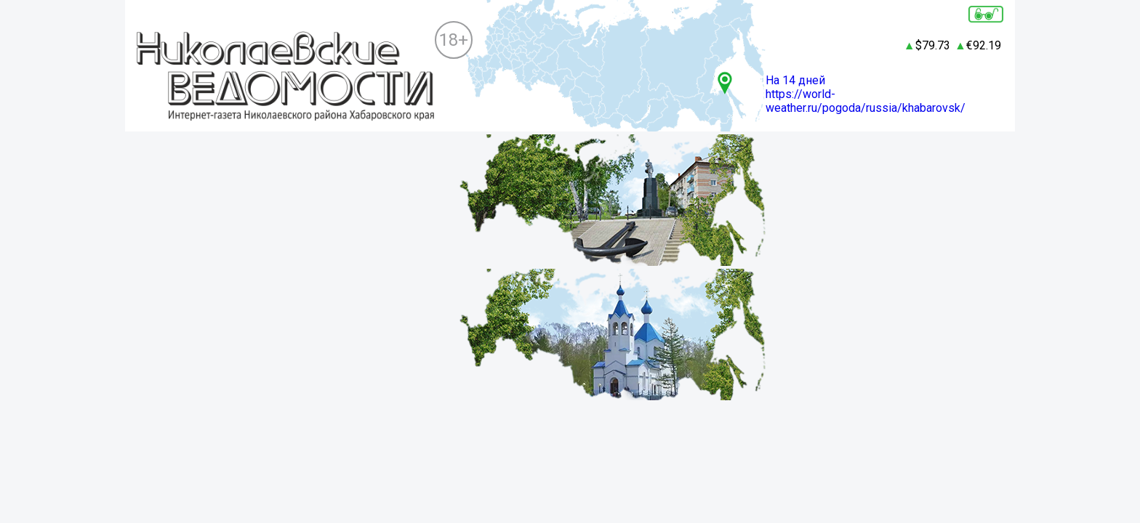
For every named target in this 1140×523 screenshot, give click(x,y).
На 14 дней (795, 80)
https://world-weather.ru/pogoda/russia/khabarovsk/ (866, 101)
